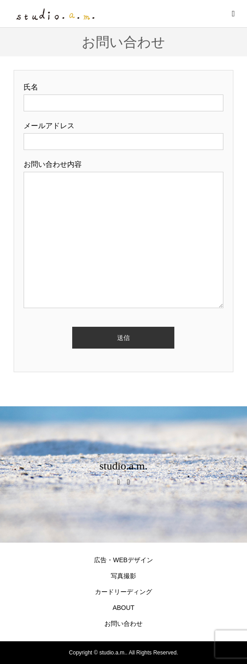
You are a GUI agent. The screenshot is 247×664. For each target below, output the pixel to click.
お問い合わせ (123, 623)
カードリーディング (123, 591)
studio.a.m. (123, 466)
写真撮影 (123, 575)
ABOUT (123, 607)
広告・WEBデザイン (123, 560)
